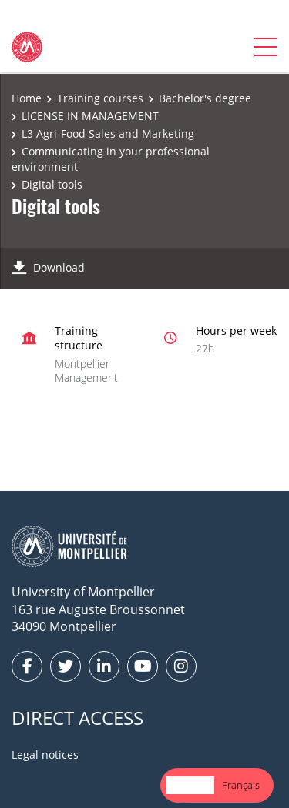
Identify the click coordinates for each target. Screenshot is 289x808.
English (190, 785)
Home (27, 98)
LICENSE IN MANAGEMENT (90, 116)
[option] (240, 785)
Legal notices (45, 754)
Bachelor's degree (205, 98)
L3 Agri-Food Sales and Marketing (108, 133)
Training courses (100, 98)
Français (241, 785)
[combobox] (190, 785)
